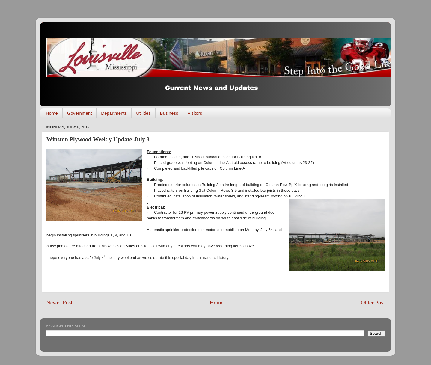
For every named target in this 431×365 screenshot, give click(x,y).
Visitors (194, 113)
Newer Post (59, 302)
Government (79, 113)
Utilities (143, 113)
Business (169, 113)
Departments (114, 113)
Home (52, 113)
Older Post (373, 302)
